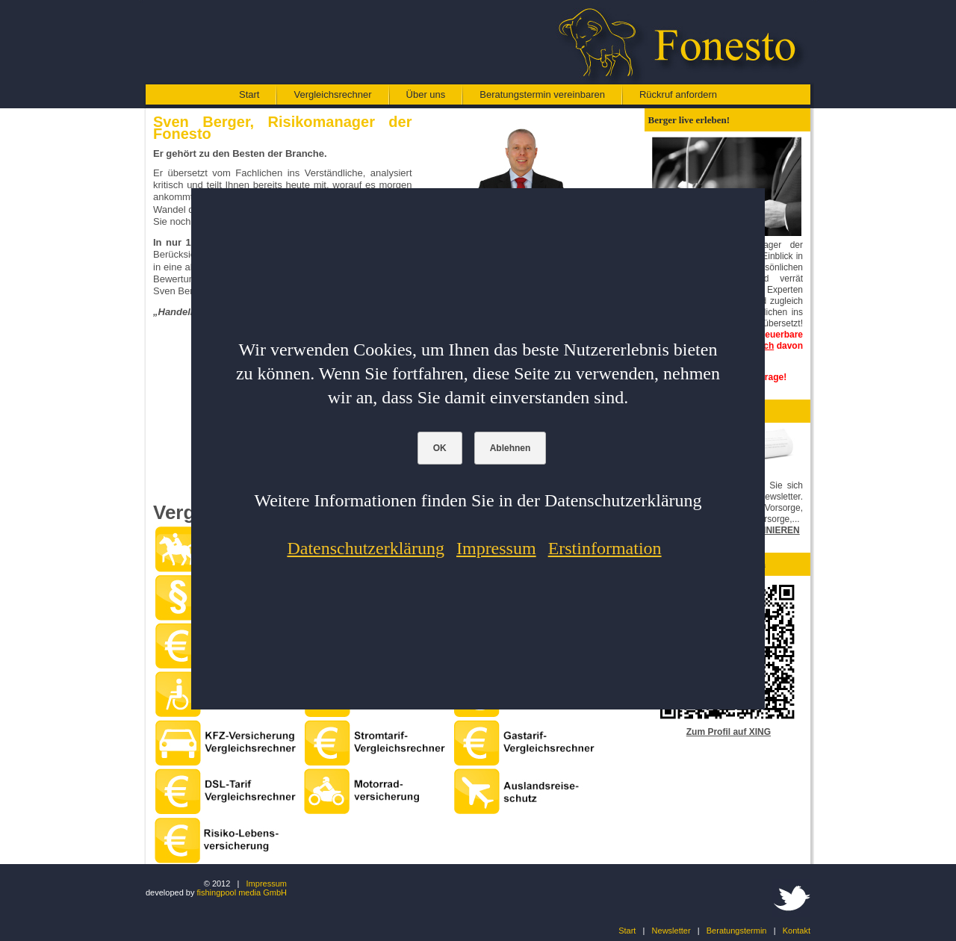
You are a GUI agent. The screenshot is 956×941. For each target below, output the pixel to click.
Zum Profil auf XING (728, 732)
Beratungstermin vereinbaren (542, 94)
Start (249, 94)
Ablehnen (510, 448)
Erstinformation (605, 548)
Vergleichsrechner (332, 94)
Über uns (426, 94)
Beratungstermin (737, 930)
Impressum (266, 883)
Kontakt (796, 930)
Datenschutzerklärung (365, 548)
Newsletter (671, 930)
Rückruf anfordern (678, 94)
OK (440, 448)
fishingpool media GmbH (242, 892)
